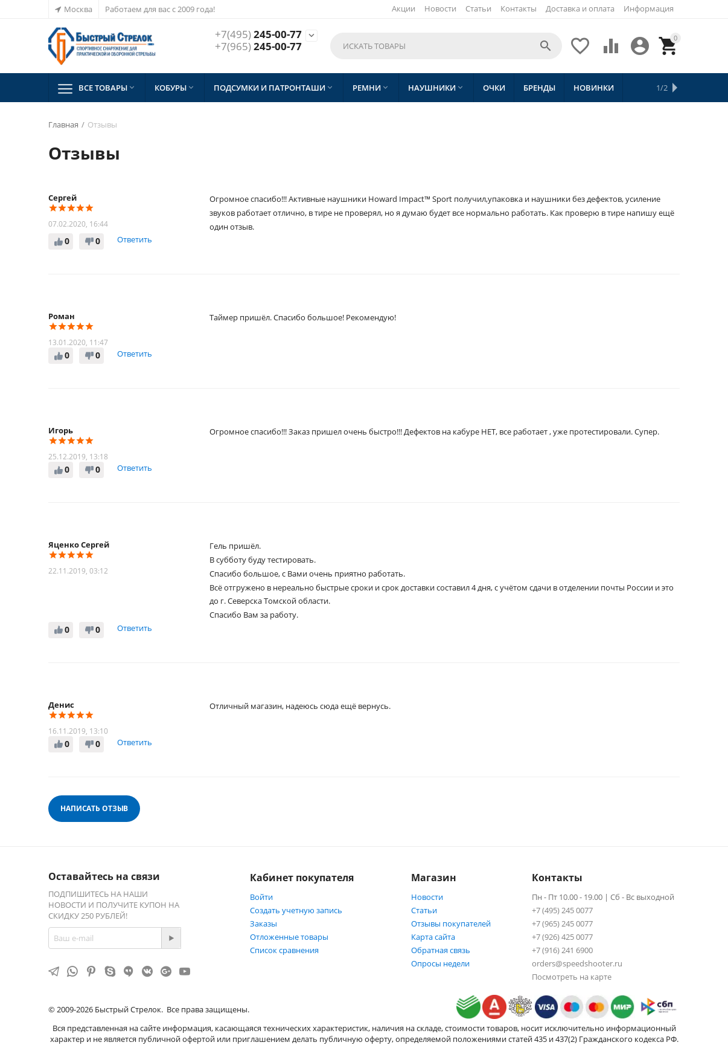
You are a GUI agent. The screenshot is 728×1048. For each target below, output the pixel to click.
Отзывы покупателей (451, 923)
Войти (261, 896)
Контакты (518, 8)
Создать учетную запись (296, 910)
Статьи (478, 8)
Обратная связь (440, 950)
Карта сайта (433, 936)
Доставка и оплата (580, 8)
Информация (649, 8)
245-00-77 (258, 34)
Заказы (263, 923)
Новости (440, 8)
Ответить (134, 239)
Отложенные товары (289, 936)
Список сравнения (284, 950)
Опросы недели (440, 963)
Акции (403, 8)
